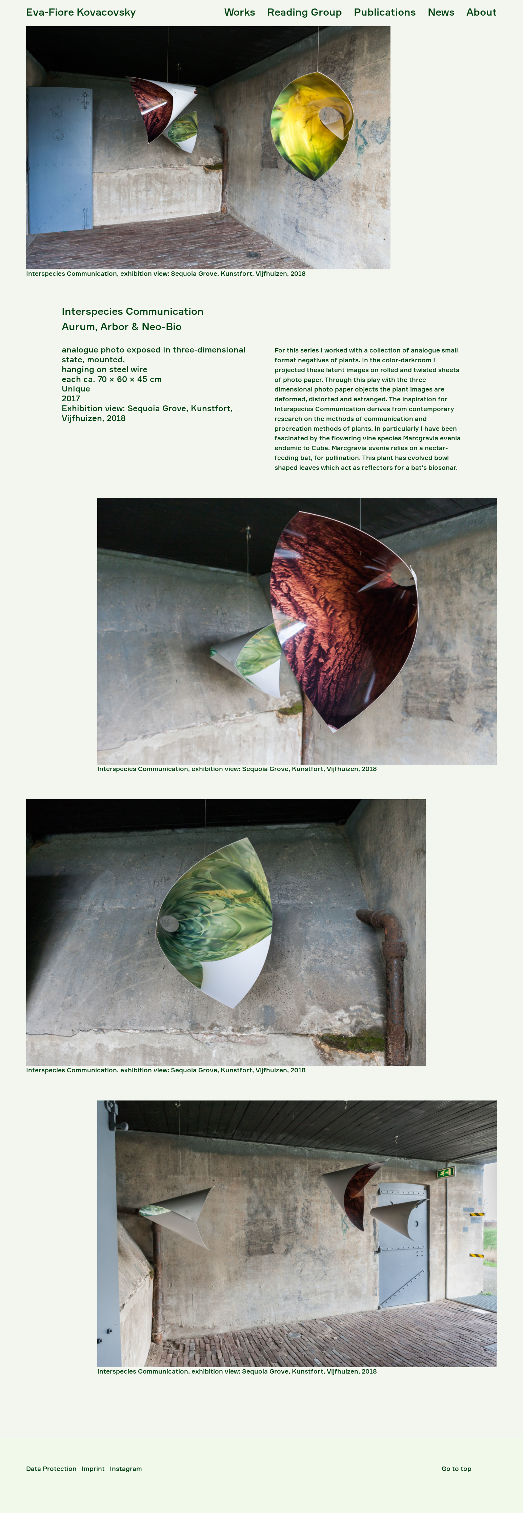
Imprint (93, 1468)
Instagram (126, 1468)
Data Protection (51, 1468)
